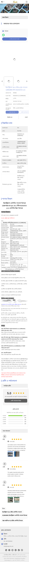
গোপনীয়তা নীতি (7, 554)
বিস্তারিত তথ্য (9, 117)
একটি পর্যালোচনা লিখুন (16, 400)
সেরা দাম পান (24, 112)
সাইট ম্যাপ (14, 554)
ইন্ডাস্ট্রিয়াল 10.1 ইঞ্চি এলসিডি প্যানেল (12, 512)
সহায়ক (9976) (13, 469)
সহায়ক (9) (12, 487)
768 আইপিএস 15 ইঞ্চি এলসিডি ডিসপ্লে (12, 520)
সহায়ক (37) (12, 441)
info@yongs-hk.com (8, 546)
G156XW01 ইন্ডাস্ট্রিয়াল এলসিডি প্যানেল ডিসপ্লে (14, 515)
